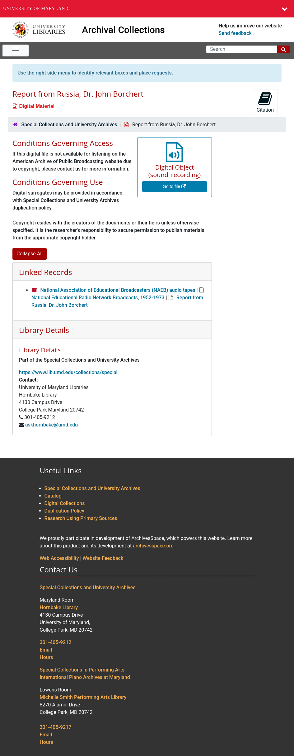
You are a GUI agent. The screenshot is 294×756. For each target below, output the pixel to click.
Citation (265, 102)
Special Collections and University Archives (69, 125)
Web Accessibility (59, 558)
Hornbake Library (59, 607)
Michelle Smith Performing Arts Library (83, 697)
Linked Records (45, 272)
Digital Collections (64, 503)
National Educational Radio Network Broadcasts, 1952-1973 (98, 298)
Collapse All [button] (29, 254)
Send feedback (235, 33)
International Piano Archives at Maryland (85, 677)
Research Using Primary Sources (80, 518)
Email (46, 650)
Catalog (53, 496)
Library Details (44, 330)
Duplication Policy (64, 511)
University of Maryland (36, 8)
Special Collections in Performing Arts (82, 670)
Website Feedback (103, 558)
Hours (46, 657)
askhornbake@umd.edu (51, 425)
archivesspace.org (153, 546)
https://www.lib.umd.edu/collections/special (68, 372)
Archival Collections (123, 29)
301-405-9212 (56, 642)
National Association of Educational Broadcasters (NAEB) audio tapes (117, 290)
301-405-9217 (56, 727)
